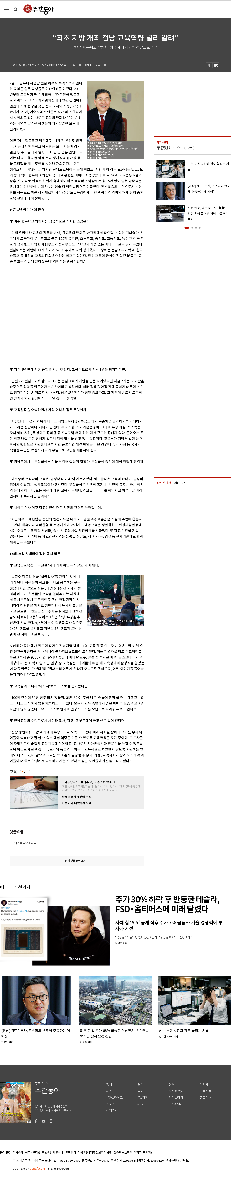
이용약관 (83, 1152)
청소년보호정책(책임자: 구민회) (133, 1152)
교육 (13, 771)
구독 (25, 772)
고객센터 (70, 1152)
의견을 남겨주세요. (25, 843)
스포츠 (110, 1104)
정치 (109, 1084)
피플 (140, 1104)
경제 (140, 1084)
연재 (171, 1084)
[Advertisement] (44, 314)
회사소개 (18, 1152)
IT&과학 (142, 1097)
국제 (140, 1091)
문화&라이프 (114, 1097)
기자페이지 (176, 1104)
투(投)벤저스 (168, 148)
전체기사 (112, 1110)
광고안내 (205, 1097)
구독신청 (205, 1091)
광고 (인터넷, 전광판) (38, 1152)
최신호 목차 (176, 1091)
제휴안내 (58, 1152)
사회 (109, 1091)
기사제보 (205, 1084)
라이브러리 (176, 1097)
